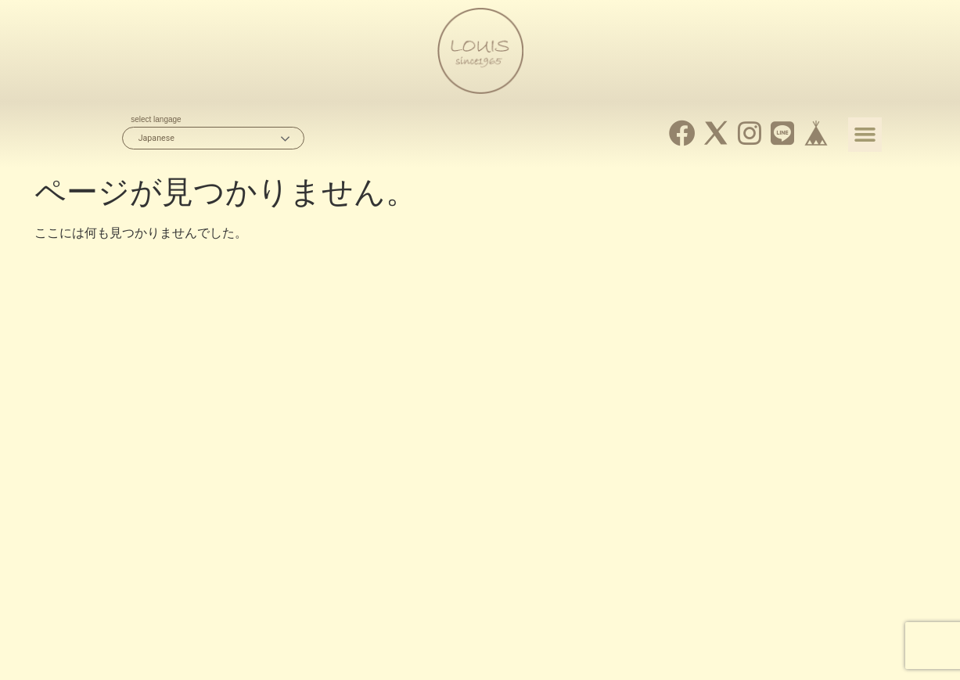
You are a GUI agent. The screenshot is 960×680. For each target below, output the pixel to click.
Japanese (156, 138)
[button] (865, 134)
